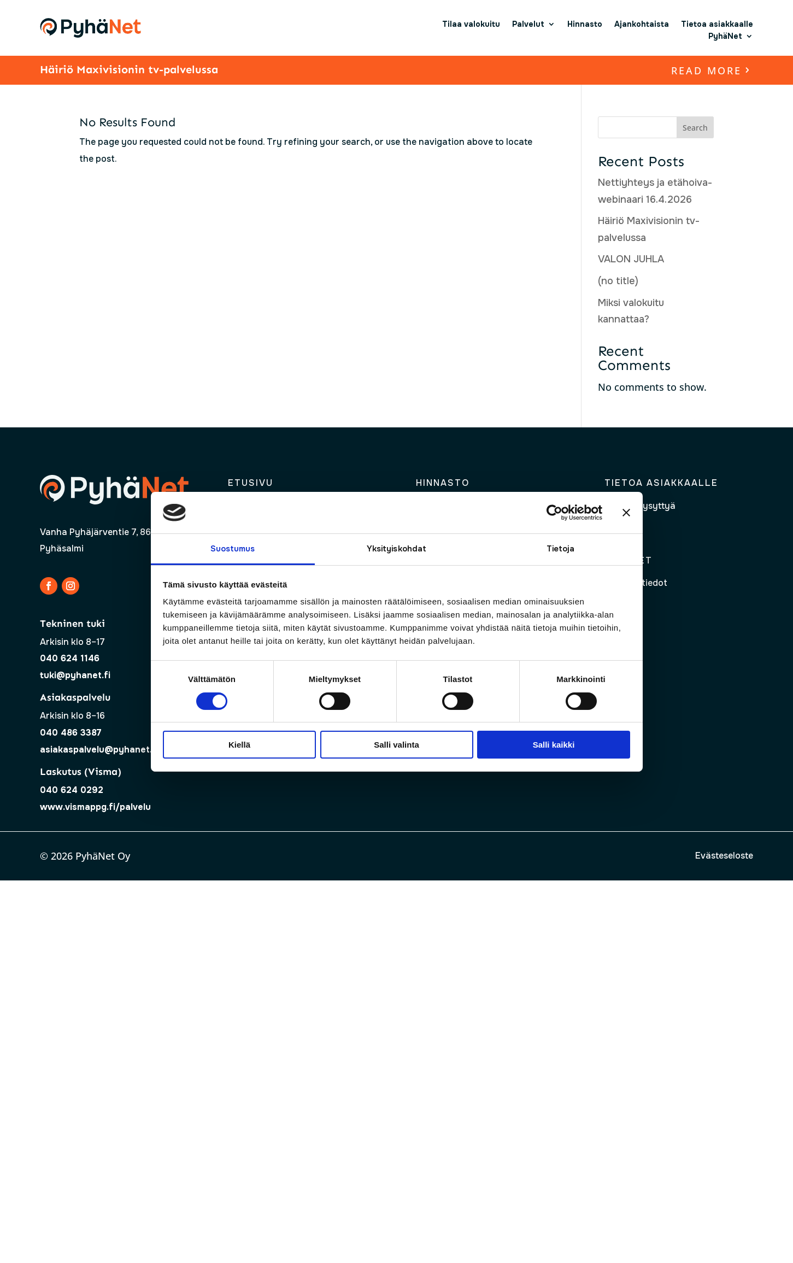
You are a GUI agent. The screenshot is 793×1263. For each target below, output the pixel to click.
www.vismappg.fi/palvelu (95, 807)
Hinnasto (584, 24)
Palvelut (528, 24)
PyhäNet (725, 36)
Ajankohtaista (641, 24)
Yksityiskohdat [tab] (396, 548)
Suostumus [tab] (232, 548)
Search (695, 127)
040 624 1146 (69, 658)
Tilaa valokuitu (471, 24)
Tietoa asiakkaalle (717, 24)
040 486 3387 (71, 732)
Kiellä (239, 744)
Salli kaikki (554, 744)
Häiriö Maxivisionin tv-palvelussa (129, 69)
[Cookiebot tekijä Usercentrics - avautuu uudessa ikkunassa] (554, 512)
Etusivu (250, 483)
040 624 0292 (71, 790)
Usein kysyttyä (644, 506)
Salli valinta (396, 744)
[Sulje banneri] (626, 512)
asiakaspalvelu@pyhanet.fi (99, 749)
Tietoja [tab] (561, 548)
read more (706, 70)
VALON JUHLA (631, 259)
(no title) (618, 281)
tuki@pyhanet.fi (75, 675)
